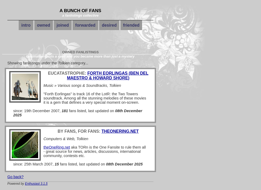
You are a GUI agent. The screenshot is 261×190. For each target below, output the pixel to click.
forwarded (85, 25)
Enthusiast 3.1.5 (36, 184)
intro (26, 25)
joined (63, 25)
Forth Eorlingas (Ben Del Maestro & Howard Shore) (107, 75)
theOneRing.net (120, 131)
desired (109, 25)
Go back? (15, 177)
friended (131, 25)
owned (43, 25)
